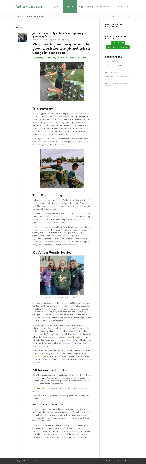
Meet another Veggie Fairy (43, 388)
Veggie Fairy (65, 40)
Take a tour (37, 395)
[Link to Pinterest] (119, 460)
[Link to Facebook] (129, 460)
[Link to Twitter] (125, 460)
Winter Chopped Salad (112, 72)
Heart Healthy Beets (111, 61)
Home (119, 16)
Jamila (41, 138)
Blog (46, 40)
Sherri (52, 141)
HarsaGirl (71, 337)
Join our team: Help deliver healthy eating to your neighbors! (59, 35)
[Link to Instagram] (122, 460)
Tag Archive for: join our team (30, 16)
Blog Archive (53, 40)
